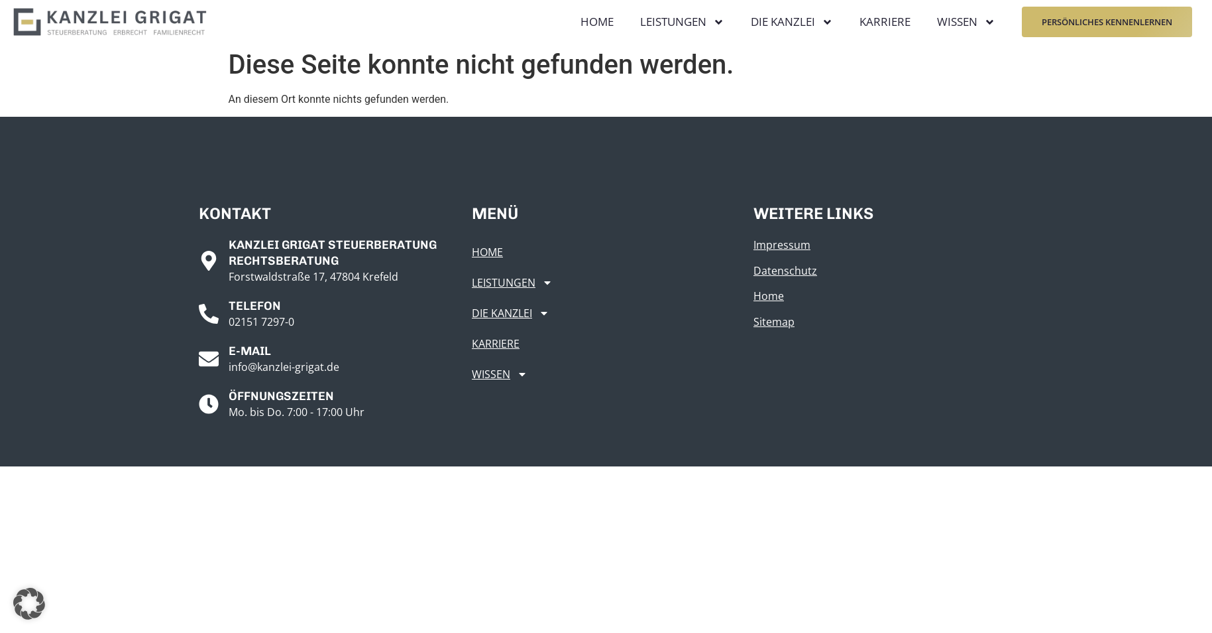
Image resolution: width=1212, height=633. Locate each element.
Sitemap (774, 322)
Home (597, 21)
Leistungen (682, 22)
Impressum (781, 245)
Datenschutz (785, 270)
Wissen (966, 22)
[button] (29, 604)
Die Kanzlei (792, 22)
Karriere (884, 21)
